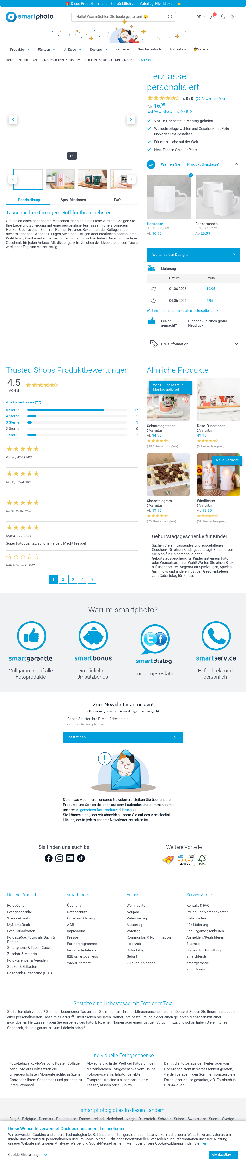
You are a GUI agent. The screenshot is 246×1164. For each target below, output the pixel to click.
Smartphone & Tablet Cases (29, 947)
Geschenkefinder (150, 49)
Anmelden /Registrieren (205, 937)
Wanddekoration (20, 918)
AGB (70, 925)
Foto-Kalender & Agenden (27, 960)
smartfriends (196, 956)
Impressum (76, 931)
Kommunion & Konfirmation (149, 937)
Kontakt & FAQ (197, 905)
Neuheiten (122, 49)
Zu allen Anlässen (141, 963)
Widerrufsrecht (79, 963)
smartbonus (196, 969)
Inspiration (178, 49)
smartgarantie (197, 963)
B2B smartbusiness (82, 956)
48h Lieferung (197, 925)
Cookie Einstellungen (27, 1154)
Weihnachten (137, 905)
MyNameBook (18, 925)
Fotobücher (16, 905)
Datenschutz (77, 912)
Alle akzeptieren (222, 1154)
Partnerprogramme (82, 944)
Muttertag (134, 925)
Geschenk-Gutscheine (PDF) (29, 973)
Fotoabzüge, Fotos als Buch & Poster (31, 939)
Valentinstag (137, 918)
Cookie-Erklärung (81, 918)
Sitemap (193, 944)
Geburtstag (135, 950)
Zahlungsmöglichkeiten (205, 931)
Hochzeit (134, 944)
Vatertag (133, 931)
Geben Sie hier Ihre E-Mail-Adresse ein (97, 719)
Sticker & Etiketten (22, 966)
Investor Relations (81, 950)
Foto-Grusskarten (21, 931)
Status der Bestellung (203, 950)
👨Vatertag (201, 49)
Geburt (132, 956)
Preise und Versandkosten (207, 912)
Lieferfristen (196, 918)
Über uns (74, 905)
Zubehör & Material (22, 954)
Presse (72, 937)
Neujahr (133, 912)
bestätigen (77, 737)
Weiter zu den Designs (170, 254)
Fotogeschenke (19, 912)
